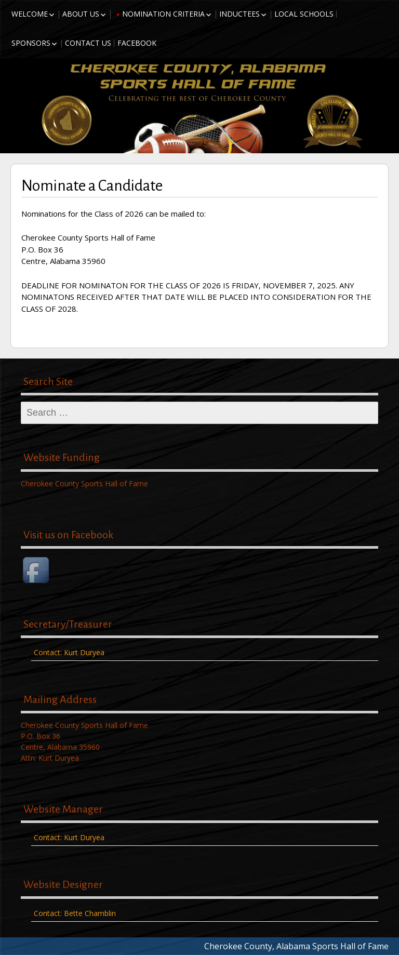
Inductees (239, 14)
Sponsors (30, 43)
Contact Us (88, 43)
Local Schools (304, 14)
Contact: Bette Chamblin (75, 913)
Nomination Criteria (163, 14)
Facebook (136, 43)
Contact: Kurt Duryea (69, 652)
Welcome (29, 14)
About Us (80, 14)
